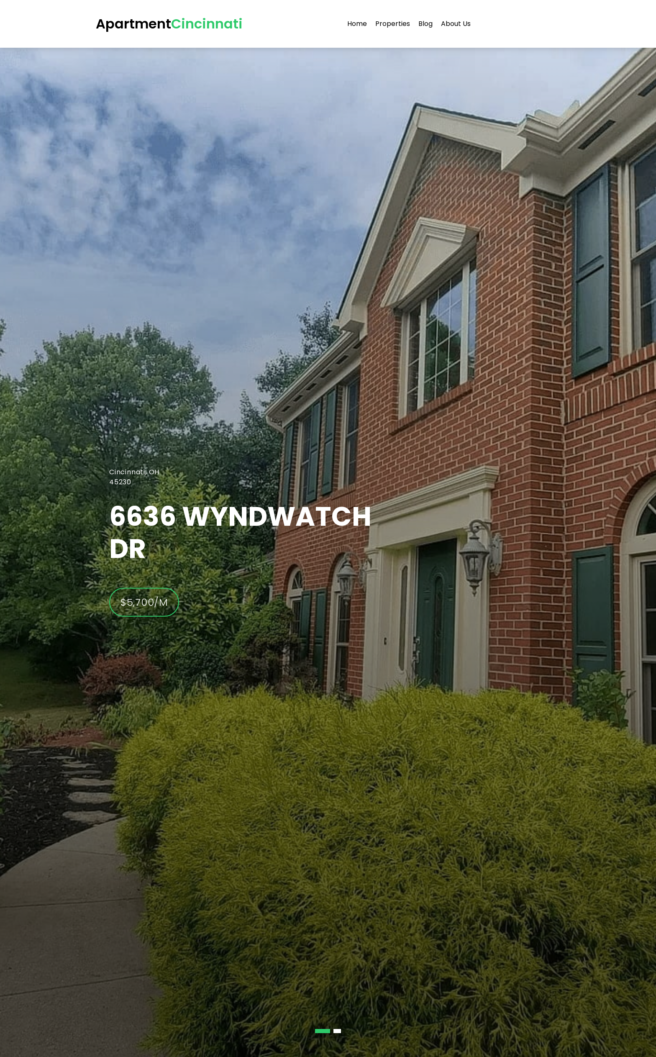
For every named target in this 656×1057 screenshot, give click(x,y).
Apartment (169, 23)
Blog (425, 23)
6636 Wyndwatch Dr (240, 532)
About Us (456, 23)
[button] (322, 1031)
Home (357, 23)
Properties (392, 23)
